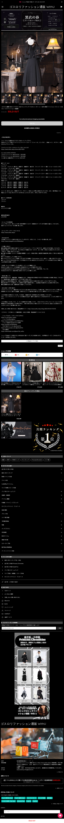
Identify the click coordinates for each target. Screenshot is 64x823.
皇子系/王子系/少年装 (8, 469)
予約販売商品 (5, 521)
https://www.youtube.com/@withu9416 (12, 328)
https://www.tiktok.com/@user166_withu (12, 331)
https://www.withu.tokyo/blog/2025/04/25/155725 (42, 308)
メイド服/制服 (5, 517)
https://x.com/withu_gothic (8, 317)
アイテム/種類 (5, 499)
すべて (6, 354)
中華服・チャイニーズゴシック (10, 502)
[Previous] (2, 62)
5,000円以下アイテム (7, 484)
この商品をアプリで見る (32, 341)
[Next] (62, 62)
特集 (3, 525)
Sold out (32, 123)
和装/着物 (4, 510)
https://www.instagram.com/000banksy (12, 321)
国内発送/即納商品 (7, 547)
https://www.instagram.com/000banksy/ (12, 241)
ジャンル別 (5, 480)
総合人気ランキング (7, 473)
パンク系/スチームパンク (8, 491)
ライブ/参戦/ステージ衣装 (9, 487)
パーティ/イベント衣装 (8, 551)
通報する (60, 345)
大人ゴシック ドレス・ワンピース (11, 506)
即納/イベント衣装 (7, 476)
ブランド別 (5, 513)
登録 (60, 628)
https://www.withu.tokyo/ (8, 232)
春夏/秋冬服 (5, 539)
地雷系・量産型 (6, 495)
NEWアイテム (5, 536)
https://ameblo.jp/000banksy (9, 324)
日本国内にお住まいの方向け (32, 128)
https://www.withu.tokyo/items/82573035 (12, 149)
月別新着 (4, 532)
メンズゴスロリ (6, 528)
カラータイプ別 (6, 543)
